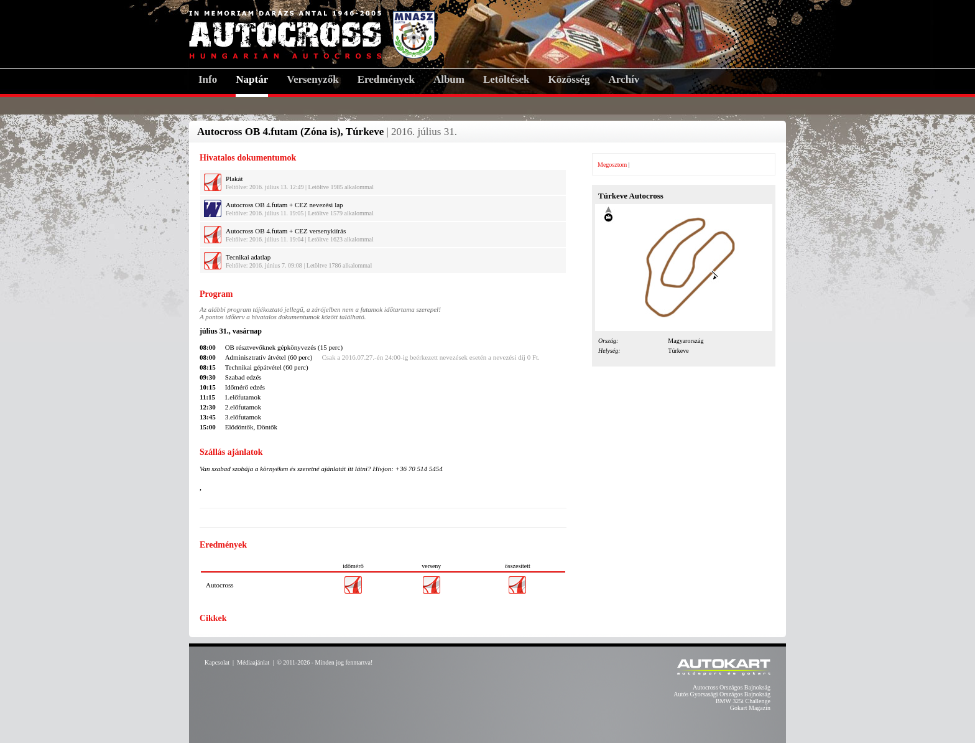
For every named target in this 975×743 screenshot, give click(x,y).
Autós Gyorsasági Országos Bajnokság (721, 694)
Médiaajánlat (253, 662)
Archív (624, 79)
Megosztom (612, 164)
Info (207, 79)
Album (448, 79)
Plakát (234, 178)
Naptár (252, 79)
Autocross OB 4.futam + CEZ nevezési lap (284, 204)
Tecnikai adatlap (248, 257)
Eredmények (386, 79)
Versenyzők (312, 79)
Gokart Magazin (750, 707)
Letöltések (506, 79)
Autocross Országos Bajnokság (731, 687)
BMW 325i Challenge (743, 701)
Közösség (569, 79)
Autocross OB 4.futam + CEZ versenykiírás (286, 231)
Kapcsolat (217, 662)
